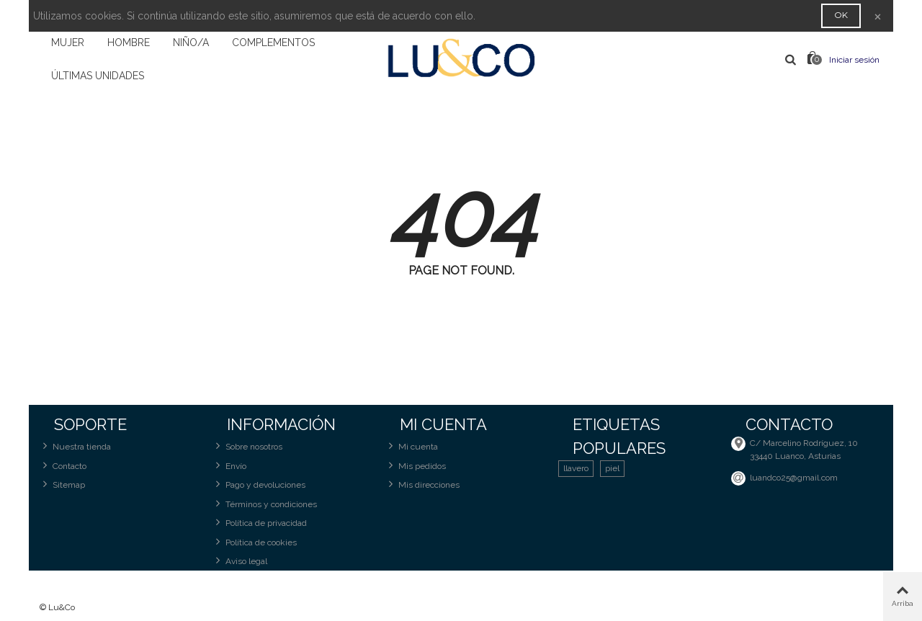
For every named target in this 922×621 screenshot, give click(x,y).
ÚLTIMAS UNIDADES (97, 75)
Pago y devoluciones (258, 484)
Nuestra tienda (75, 446)
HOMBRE (128, 42)
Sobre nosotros (247, 446)
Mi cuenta (411, 446)
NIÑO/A (191, 42)
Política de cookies (254, 542)
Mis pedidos (415, 465)
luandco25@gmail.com (794, 478)
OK (841, 14)
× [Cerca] (878, 15)
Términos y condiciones (264, 504)
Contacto (63, 465)
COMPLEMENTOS (273, 42)
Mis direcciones (422, 484)
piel (612, 468)
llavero (575, 468)
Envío (229, 465)
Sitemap (62, 484)
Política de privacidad (259, 522)
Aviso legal (239, 561)
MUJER (67, 42)
